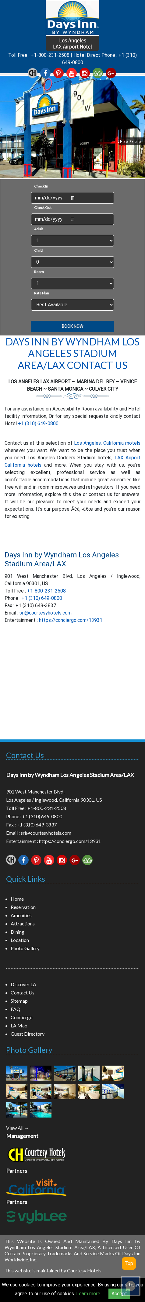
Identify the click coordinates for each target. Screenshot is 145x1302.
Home (17, 899)
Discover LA (23, 984)
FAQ (15, 1009)
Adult (38, 229)
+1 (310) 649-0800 (38, 423)
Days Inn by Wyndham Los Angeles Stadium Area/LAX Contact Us (72, 353)
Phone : (14, 816)
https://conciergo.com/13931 (70, 620)
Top (129, 1263)
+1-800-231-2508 (50, 55)
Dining (17, 932)
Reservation (23, 907)
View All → (17, 1128)
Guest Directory (27, 1034)
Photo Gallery (25, 948)
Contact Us (25, 755)
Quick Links (25, 878)
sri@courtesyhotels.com (45, 613)
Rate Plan (41, 293)
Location (20, 940)
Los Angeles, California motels (107, 443)
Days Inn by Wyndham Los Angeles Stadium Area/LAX (62, 559)
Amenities (21, 915)
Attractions (23, 923)
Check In (41, 186)
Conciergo (22, 1017)
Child (38, 250)
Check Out (42, 207)
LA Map (19, 1025)
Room (39, 271)
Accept (119, 1294)
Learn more (88, 1294)
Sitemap (19, 1001)
